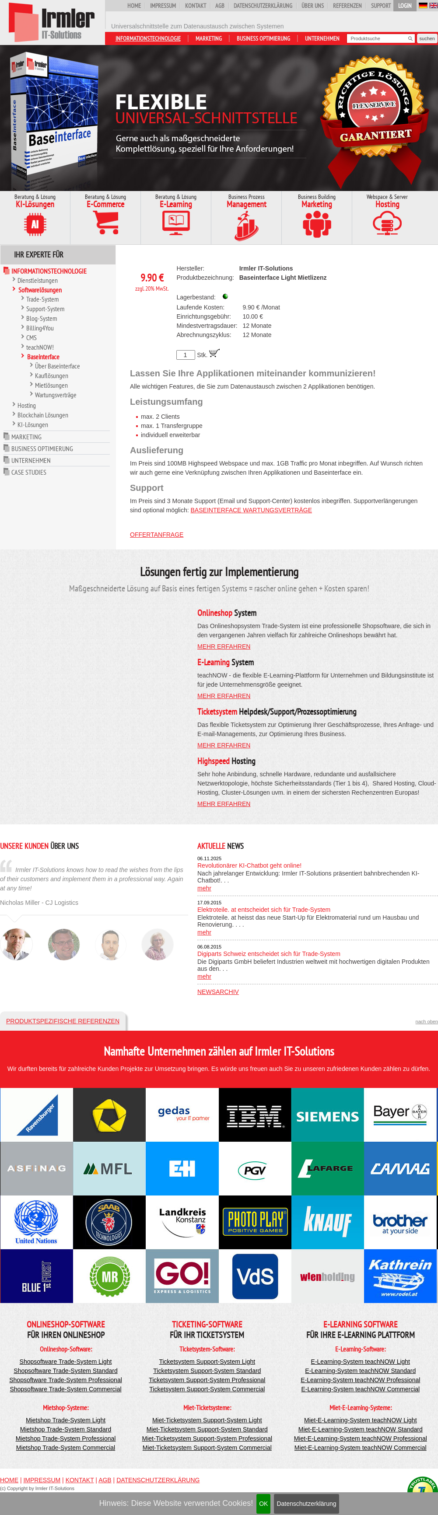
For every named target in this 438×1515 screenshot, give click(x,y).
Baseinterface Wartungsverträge (251, 510)
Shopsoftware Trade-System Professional (65, 1379)
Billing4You (40, 327)
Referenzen (347, 6)
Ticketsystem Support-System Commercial (207, 1389)
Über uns (312, 6)
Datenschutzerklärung (306, 1503)
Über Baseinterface (57, 365)
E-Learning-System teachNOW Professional (360, 1379)
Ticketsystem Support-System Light (207, 1361)
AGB (219, 6)
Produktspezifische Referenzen (62, 1021)
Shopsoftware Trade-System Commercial (65, 1389)
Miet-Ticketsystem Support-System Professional (207, 1438)
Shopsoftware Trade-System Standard (65, 1370)
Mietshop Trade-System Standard (66, 1429)
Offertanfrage (156, 534)
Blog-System (41, 318)
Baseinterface (43, 356)
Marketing (209, 38)
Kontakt (195, 6)
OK (263, 1503)
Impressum (163, 6)
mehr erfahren (223, 646)
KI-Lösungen (33, 424)
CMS (31, 337)
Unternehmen (322, 38)
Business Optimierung (263, 38)
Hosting (27, 405)
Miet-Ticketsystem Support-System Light (207, 1420)
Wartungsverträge (56, 394)
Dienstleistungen (38, 280)
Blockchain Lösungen (43, 414)
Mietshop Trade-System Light (65, 1420)
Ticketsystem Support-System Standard (207, 1370)
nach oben (427, 1021)
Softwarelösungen (40, 289)
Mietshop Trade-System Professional (66, 1438)
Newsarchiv (218, 991)
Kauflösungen (51, 375)
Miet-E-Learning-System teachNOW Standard (360, 1429)
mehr (204, 888)
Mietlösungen (51, 385)
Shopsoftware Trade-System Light (66, 1361)
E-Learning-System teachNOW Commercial (360, 1389)
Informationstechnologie (148, 38)
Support (381, 6)
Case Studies (28, 472)
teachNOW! (40, 347)
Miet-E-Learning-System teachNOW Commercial (360, 1447)
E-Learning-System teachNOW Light (360, 1361)
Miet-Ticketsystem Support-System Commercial (207, 1447)
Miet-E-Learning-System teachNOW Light (360, 1420)
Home (134, 6)
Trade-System (42, 299)
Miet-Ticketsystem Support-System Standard (207, 1429)
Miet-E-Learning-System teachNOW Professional (360, 1438)
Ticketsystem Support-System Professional (207, 1379)
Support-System (45, 308)
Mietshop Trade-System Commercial (65, 1447)
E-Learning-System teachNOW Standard (360, 1370)
